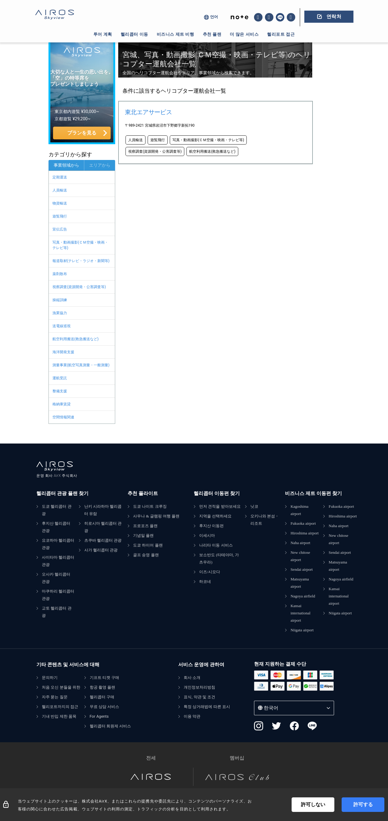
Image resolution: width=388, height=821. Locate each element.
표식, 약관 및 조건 (199, 697)
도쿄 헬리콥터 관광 (57, 510)
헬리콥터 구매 (102, 697)
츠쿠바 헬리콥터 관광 (103, 540)
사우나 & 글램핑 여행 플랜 (156, 516)
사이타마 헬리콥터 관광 (58, 561)
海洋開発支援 (63, 352)
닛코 (254, 506)
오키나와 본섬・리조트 (264, 520)
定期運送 (59, 177)
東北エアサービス (148, 112)
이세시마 (207, 535)
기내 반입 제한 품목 (59, 716)
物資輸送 (59, 203)
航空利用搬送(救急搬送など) (75, 339)
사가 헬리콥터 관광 (101, 550)
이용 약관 (192, 716)
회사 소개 (192, 677)
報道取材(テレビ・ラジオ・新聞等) (80, 261)
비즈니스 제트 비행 (175, 34)
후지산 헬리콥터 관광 (56, 527)
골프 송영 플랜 (146, 555)
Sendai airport (301, 569)
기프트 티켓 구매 (104, 677)
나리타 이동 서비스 (216, 545)
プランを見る (81, 133)
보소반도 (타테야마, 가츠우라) (219, 558)
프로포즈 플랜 (145, 526)
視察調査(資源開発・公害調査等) (79, 287)
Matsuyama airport (299, 583)
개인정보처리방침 (199, 687)
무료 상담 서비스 (104, 706)
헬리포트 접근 (281, 34)
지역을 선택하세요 (215, 516)
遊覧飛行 (59, 216)
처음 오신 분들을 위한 (61, 687)
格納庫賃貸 (61, 404)
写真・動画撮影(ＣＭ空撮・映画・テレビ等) (80, 245)
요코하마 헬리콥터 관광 (58, 544)
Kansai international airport (300, 613)
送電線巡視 (61, 326)
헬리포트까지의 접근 (60, 706)
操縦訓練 (59, 300)
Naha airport (300, 542)
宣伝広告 (59, 229)
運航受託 (59, 378)
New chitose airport (300, 556)
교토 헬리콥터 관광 (57, 612)
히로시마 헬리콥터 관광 (103, 527)
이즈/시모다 (209, 572)
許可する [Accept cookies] (363, 804)
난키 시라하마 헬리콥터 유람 (103, 510)
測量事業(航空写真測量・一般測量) (80, 365)
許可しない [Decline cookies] (313, 804)
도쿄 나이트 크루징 (150, 506)
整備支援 (59, 391)
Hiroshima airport (304, 533)
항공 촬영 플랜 (102, 687)
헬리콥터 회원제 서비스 (110, 726)
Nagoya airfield (302, 596)
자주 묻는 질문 (55, 697)
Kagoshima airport (299, 510)
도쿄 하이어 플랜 (148, 545)
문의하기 (50, 677)
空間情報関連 (63, 417)
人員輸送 (59, 190)
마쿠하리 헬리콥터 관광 (58, 595)
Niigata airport (301, 630)
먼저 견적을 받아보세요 (220, 506)
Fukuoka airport (303, 523)
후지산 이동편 (211, 526)
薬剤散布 (59, 274)
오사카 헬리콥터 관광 (56, 578)
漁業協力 (59, 313)
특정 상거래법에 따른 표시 (207, 706)
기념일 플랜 (143, 535)
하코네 (205, 581)
